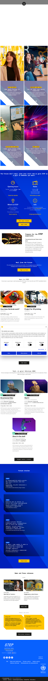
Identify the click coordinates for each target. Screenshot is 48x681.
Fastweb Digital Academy (18, 679)
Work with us (32, 679)
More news (24, 606)
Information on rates (35, 195)
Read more (24, 561)
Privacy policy (27, 661)
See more (24, 363)
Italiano (40, 658)
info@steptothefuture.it (35, 214)
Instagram (7, 658)
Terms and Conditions (15, 661)
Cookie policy (36, 661)
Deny (9, 353)
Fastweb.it (5, 679)
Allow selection (24, 353)
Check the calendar (13, 195)
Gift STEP (24, 224)
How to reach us (13, 214)
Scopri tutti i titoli (24, 459)
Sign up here (24, 270)
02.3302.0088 (38, 208)
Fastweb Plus (26, 679)
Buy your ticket (24, 221)
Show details (41, 349)
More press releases (24, 634)
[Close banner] (46, 326)
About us (10, 679)
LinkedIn (9, 658)
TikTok (12, 658)
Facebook (4, 658)
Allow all (39, 353)
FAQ (7, 661)
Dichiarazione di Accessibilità (29, 663)
